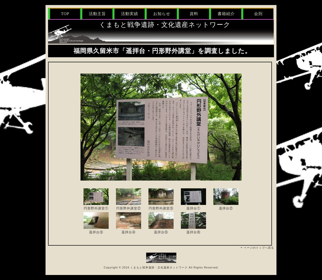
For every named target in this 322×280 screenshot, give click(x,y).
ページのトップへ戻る (259, 247)
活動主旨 (97, 14)
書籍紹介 (226, 14)
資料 (194, 14)
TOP (65, 14)
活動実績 (129, 14)
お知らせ (161, 14)
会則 (258, 14)
